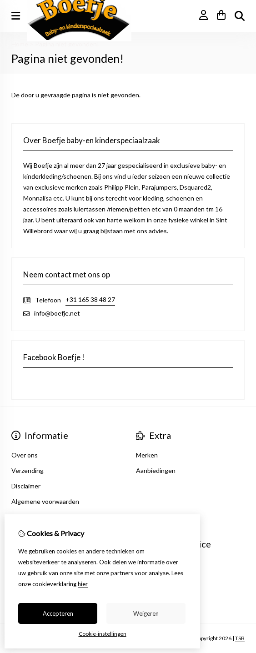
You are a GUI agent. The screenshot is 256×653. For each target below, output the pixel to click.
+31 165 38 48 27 (90, 299)
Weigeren (146, 613)
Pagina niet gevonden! (67, 44)
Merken (147, 455)
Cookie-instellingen (102, 633)
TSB (240, 638)
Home (19, 44)
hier (83, 584)
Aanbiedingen (156, 470)
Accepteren (58, 613)
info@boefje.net (57, 313)
